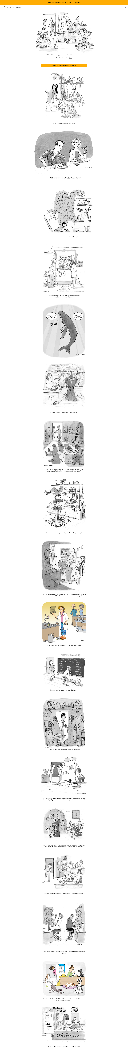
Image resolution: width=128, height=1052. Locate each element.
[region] (64, 2)
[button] (126, 7)
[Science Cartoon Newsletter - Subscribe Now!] (64, 65)
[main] (64, 56)
